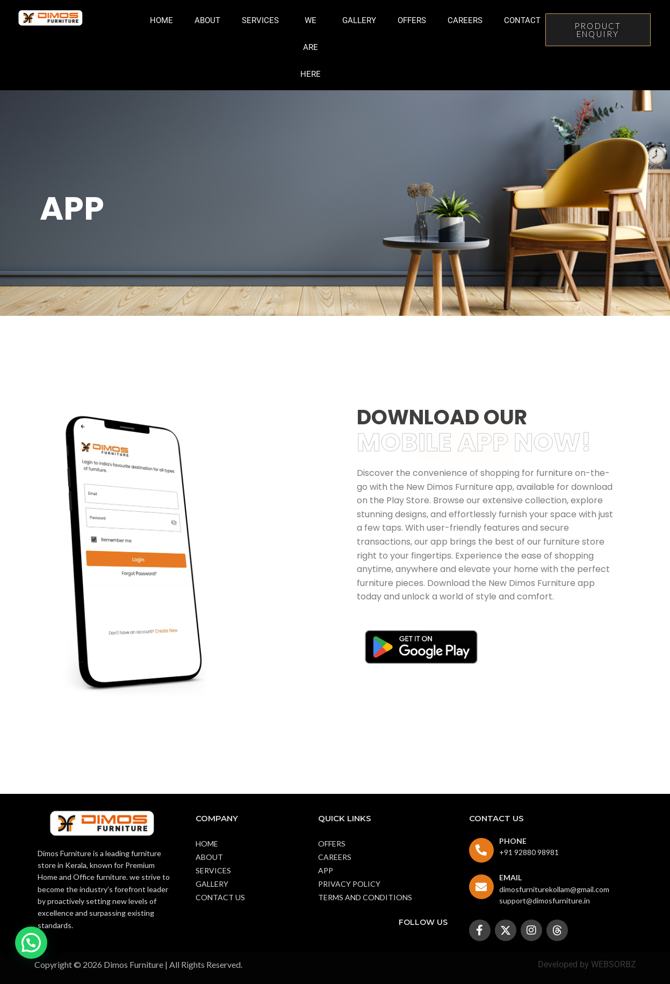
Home (161, 20)
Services (260, 20)
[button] (31, 943)
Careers (465, 20)
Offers (412, 20)
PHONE (513, 840)
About (207, 20)
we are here (310, 47)
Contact (522, 20)
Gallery (359, 20)
